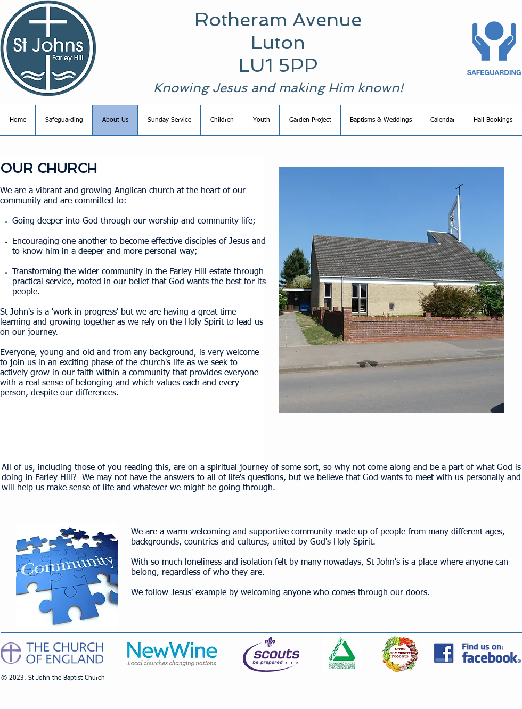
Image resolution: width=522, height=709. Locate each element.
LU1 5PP (278, 65)
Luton (278, 42)
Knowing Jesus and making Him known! (278, 87)
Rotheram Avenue (278, 19)
